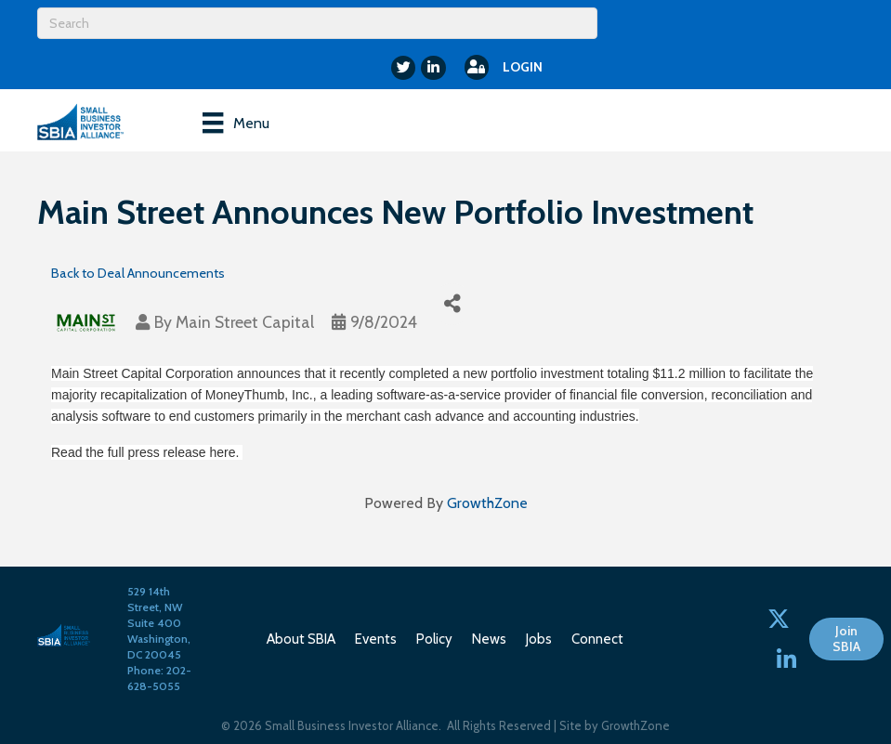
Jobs (539, 639)
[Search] (317, 23)
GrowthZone (487, 503)
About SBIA (301, 639)
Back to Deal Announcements (138, 273)
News (489, 639)
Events (376, 639)
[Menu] (235, 122)
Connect (597, 639)
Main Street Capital (245, 322)
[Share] (452, 304)
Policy (434, 639)
